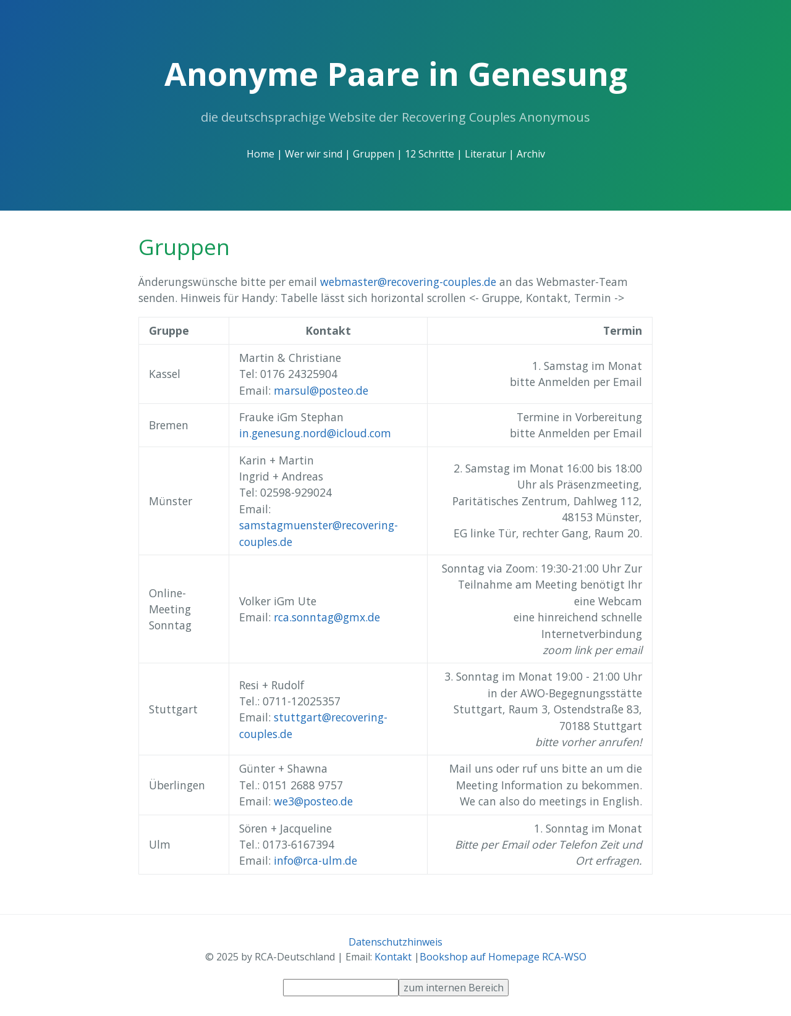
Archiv (531, 154)
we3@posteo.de (313, 801)
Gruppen (373, 154)
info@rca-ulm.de (315, 860)
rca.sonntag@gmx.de (327, 617)
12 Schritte (429, 154)
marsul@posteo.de (321, 390)
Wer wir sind (313, 154)
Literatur (485, 154)
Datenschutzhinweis (395, 942)
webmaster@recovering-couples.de (408, 281)
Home (260, 154)
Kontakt (393, 957)
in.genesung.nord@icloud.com (315, 433)
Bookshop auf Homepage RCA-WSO (503, 957)
